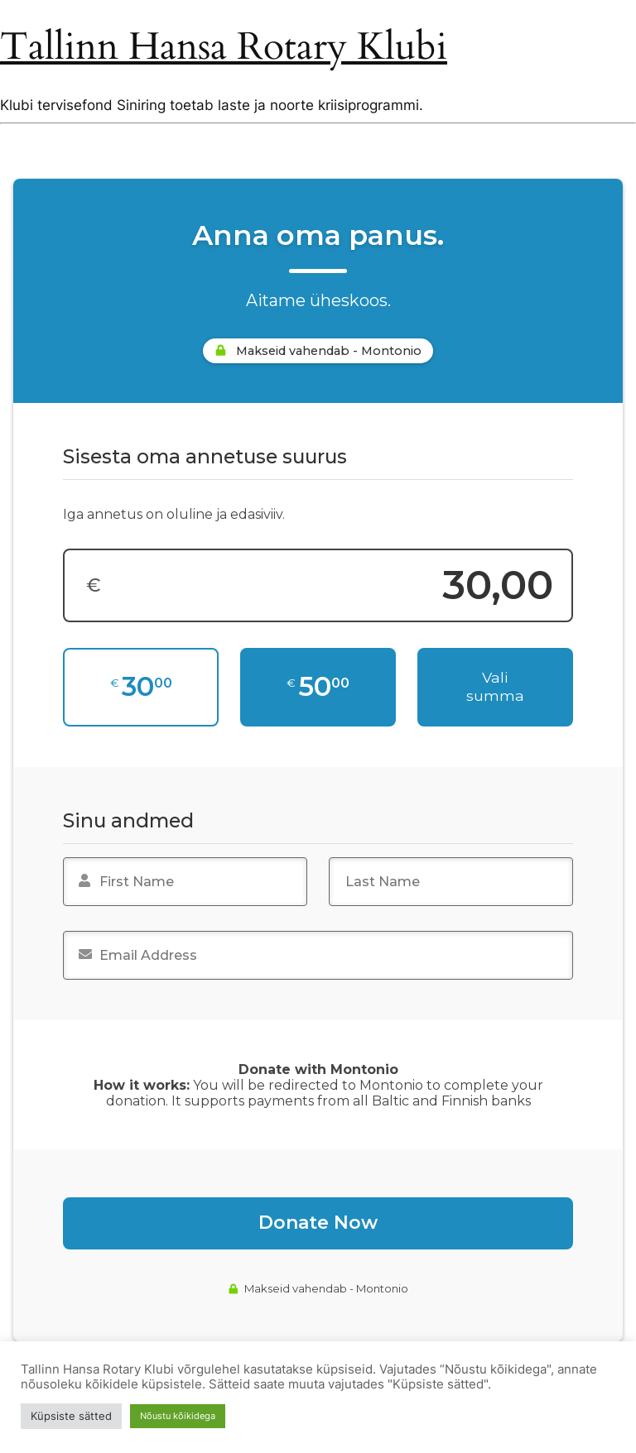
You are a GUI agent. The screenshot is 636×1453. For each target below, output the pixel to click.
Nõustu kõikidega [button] (177, 1416)
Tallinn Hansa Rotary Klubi (223, 47)
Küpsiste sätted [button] (71, 1415)
